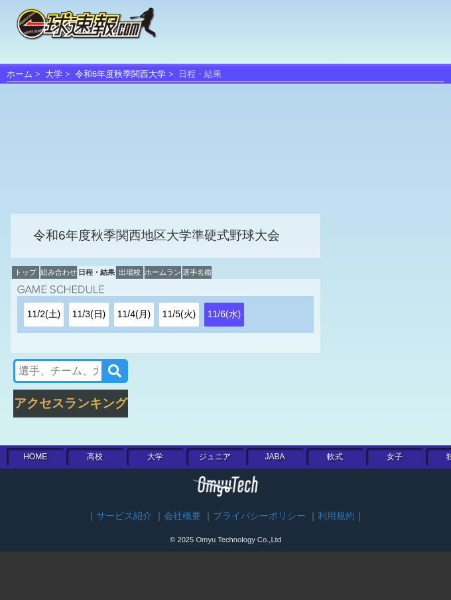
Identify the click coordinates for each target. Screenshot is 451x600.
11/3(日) (89, 314)
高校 (95, 456)
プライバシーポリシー (259, 516)
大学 (53, 74)
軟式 (335, 456)
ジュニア (215, 456)
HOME (35, 456)
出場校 (130, 272)
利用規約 (336, 516)
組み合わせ (58, 272)
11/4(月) (134, 314)
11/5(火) (179, 314)
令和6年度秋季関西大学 (120, 74)
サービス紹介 (124, 516)
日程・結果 (96, 272)
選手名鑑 (197, 272)
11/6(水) (224, 314)
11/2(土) (44, 314)
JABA (275, 456)
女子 (395, 456)
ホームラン (163, 272)
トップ (25, 272)
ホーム (19, 74)
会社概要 (182, 516)
